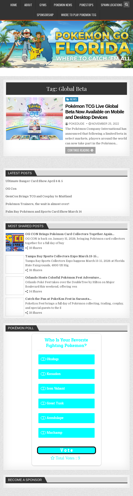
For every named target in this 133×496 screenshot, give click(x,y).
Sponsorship (45, 14)
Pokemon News (63, 5)
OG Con (11, 188)
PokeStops (86, 5)
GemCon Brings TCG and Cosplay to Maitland (39, 196)
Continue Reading (79, 150)
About (28, 5)
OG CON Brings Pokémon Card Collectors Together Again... (69, 234)
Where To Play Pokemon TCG (78, 14)
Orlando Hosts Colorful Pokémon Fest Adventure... (63, 277)
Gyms (43, 5)
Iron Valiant (56, 388)
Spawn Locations (111, 5)
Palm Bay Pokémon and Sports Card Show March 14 (44, 211)
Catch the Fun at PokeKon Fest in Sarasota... (58, 299)
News (73, 99)
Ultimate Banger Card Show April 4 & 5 (34, 181)
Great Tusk (55, 403)
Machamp (54, 433)
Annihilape (55, 418)
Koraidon (54, 374)
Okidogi (53, 359)
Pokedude (76, 123)
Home (13, 5)
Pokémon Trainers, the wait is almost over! (37, 204)
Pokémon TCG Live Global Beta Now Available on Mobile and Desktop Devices (94, 112)
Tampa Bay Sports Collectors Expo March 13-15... (62, 256)
